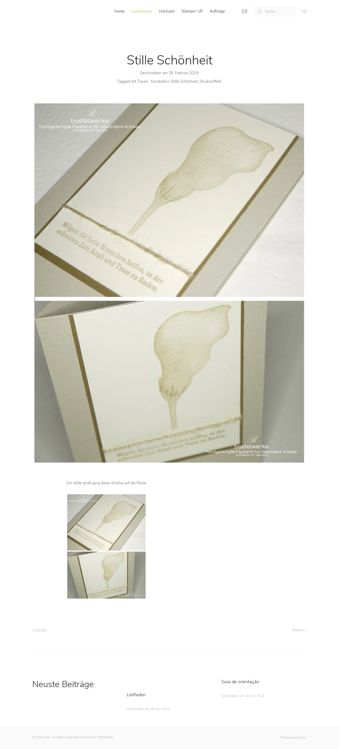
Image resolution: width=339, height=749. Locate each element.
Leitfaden (136, 695)
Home (119, 11)
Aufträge (217, 11)
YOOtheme (105, 737)
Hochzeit (167, 11)
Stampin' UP (192, 11)
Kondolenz (160, 81)
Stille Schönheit (184, 81)
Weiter (299, 630)
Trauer (143, 81)
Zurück (40, 630)
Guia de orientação (240, 682)
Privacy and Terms (294, 737)
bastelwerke (141, 11)
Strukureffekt (210, 81)
